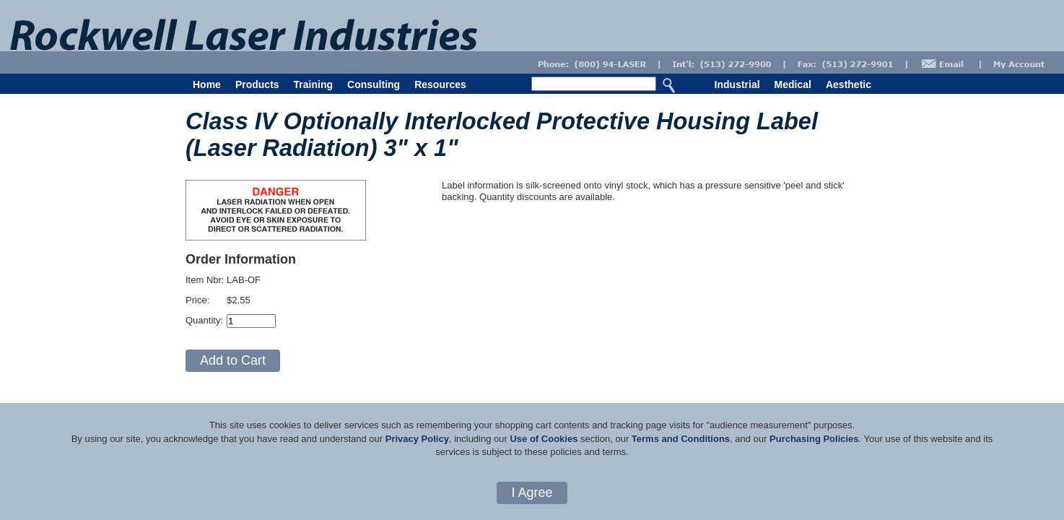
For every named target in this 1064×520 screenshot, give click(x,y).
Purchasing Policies (814, 438)
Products (257, 84)
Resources (440, 84)
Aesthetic (848, 84)
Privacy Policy (417, 438)
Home (207, 84)
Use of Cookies (543, 438)
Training (313, 84)
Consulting (373, 84)
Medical (793, 84)
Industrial (737, 84)
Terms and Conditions (681, 438)
